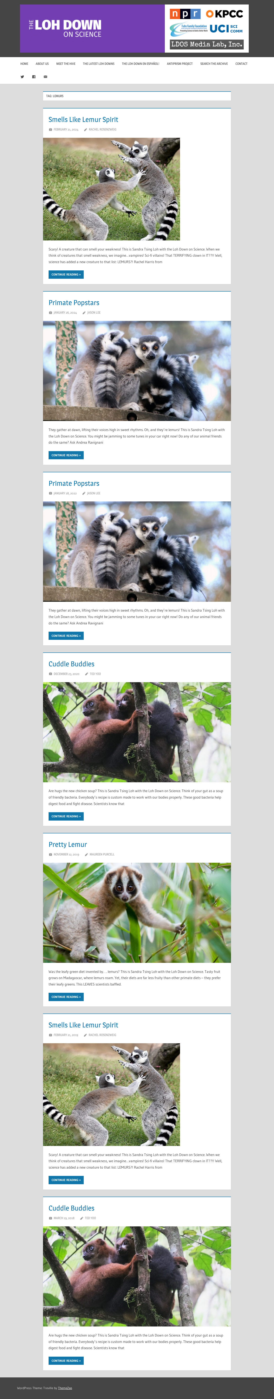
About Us (42, 64)
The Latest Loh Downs (98, 64)
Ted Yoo (95, 674)
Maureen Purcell (102, 854)
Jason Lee (93, 312)
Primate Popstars (79, 302)
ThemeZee (65, 1388)
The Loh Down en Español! (140, 64)
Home (24, 64)
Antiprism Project (180, 64)
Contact (241, 64)
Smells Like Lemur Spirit (91, 119)
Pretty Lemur (71, 844)
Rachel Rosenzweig (102, 129)
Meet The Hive (65, 64)
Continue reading (65, 274)
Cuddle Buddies (76, 663)
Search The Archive (214, 64)
